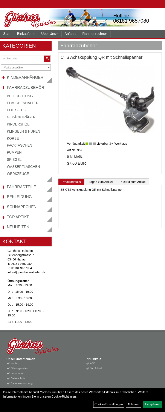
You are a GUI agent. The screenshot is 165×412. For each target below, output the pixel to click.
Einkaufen (26, 34)
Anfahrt (70, 34)
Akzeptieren (152, 404)
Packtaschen (19, 145)
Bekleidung (19, 197)
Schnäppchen (22, 207)
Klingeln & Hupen (23, 131)
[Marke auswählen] (26, 67)
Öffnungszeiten (19, 368)
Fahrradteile (21, 187)
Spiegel (14, 159)
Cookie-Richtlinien (64, 396)
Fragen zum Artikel (100, 182)
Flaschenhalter (22, 103)
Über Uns (49, 34)
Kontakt (15, 363)
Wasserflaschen (23, 167)
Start (7, 34)
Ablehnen (133, 404)
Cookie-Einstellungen (109, 404)
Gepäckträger (21, 117)
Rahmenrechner (94, 34)
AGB (92, 363)
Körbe (13, 138)
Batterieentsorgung (21, 383)
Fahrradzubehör (25, 87)
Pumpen (14, 152)
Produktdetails (71, 182)
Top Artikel (19, 217)
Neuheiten (18, 227)
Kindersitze (18, 124)
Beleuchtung (20, 96)
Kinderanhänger (25, 77)
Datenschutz (18, 378)
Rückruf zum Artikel (132, 182)
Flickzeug (16, 110)
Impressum (17, 373)
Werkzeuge (18, 174)
